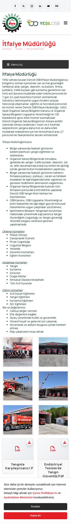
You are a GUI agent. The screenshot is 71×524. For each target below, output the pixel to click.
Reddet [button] (35, 506)
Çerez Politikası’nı (45, 493)
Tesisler (19, 48)
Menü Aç (15, 65)
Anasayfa (6, 48)
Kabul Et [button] (35, 515)
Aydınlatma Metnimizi (18, 497)
